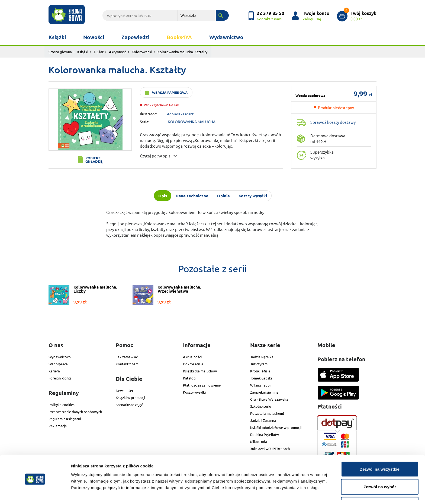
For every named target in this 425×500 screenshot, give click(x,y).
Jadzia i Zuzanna (263, 420)
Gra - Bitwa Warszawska (269, 399)
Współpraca (58, 364)
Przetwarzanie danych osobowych (75, 411)
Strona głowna (60, 51)
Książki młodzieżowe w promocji (275, 427)
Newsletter (124, 390)
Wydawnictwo (226, 37)
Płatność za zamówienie (202, 385)
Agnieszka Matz (180, 113)
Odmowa (379, 485)
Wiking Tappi (260, 385)
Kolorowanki (142, 51)
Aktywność (117, 51)
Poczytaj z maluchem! (267, 413)
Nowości (93, 37)
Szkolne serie (260, 406)
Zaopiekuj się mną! (264, 392)
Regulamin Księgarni (65, 418)
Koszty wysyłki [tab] (253, 195)
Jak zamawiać (127, 357)
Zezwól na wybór (379, 468)
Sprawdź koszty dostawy (333, 122)
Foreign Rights (60, 378)
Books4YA (179, 37)
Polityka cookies (62, 404)
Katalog (189, 378)
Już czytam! (259, 364)
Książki (57, 37)
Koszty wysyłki (194, 392)
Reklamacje (58, 425)
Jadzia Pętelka (261, 357)
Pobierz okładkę (93, 159)
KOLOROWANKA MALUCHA (191, 121)
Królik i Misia (260, 371)
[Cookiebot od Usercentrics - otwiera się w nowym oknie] (35, 489)
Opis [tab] (162, 195)
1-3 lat (99, 51)
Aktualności (192, 357)
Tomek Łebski (261, 378)
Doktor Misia (193, 364)
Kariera (54, 371)
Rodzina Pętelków (264, 434)
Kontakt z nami (127, 364)
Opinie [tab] (223, 195)
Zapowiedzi (135, 37)
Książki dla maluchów (200, 371)
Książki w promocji (130, 397)
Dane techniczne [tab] (192, 195)
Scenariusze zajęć (129, 404)
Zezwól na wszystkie (380, 450)
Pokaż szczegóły (289, 486)
